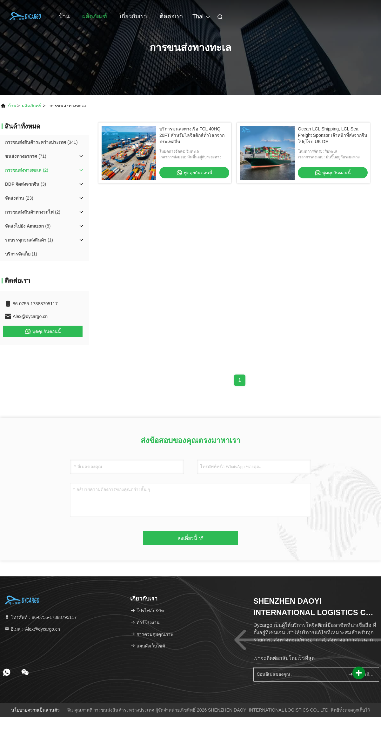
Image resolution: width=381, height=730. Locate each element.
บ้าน (64, 16)
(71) (25, 156)
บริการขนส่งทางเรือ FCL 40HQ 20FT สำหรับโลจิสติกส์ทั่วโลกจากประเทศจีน (191, 135)
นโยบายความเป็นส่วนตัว (35, 710)
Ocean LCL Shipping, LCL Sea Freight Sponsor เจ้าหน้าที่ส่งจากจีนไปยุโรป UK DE (332, 135)
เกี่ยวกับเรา (133, 16)
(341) (41, 142)
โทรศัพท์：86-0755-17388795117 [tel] (40, 617)
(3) (25, 184)
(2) (26, 170)
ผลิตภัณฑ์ (94, 16)
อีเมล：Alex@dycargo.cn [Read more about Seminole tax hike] (32, 629)
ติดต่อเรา (171, 16)
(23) (19, 198)
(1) (29, 239)
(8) (27, 226)
